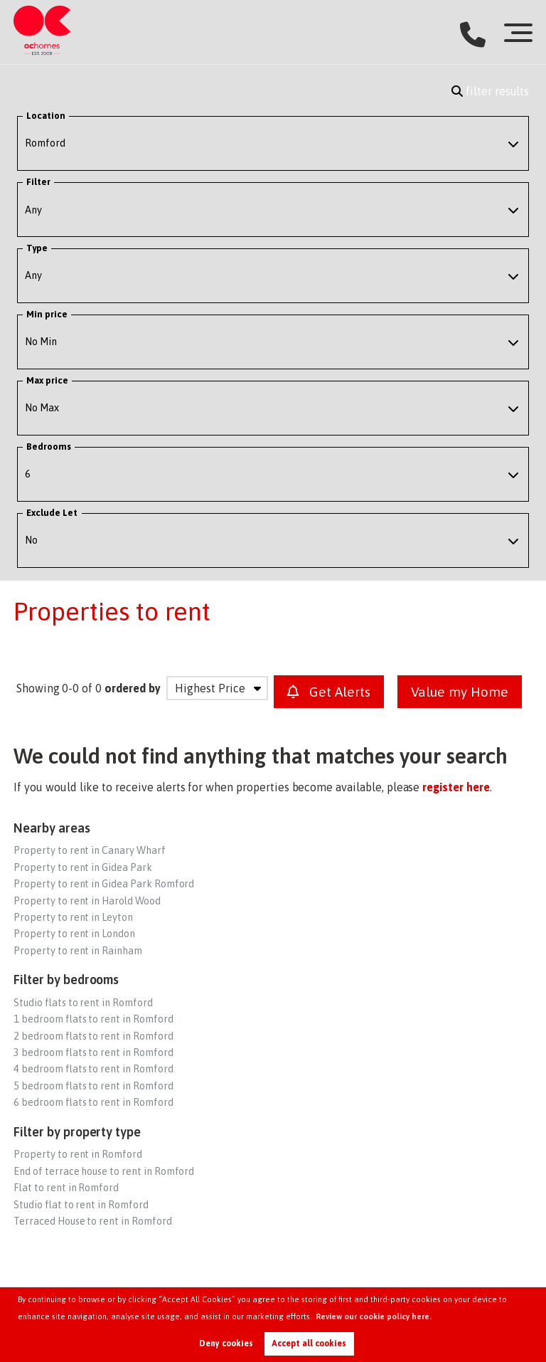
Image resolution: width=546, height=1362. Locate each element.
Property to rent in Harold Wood (87, 901)
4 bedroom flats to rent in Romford (93, 1069)
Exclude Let (52, 512)
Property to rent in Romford (78, 1154)
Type (37, 248)
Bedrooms (49, 446)
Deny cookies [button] (226, 1343)
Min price (47, 314)
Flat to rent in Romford (66, 1187)
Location (46, 115)
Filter (38, 181)
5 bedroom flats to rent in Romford (93, 1086)
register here (455, 787)
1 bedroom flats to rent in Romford (93, 1019)
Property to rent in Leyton (73, 917)
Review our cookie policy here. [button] (374, 1316)
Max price (47, 380)
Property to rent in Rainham (78, 950)
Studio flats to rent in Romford (83, 1002)
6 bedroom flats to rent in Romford (93, 1102)
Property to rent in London (74, 933)
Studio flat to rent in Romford (81, 1204)
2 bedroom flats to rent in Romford (93, 1036)
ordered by (133, 688)
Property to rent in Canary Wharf (89, 850)
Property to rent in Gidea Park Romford (104, 883)
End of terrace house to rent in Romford (104, 1171)
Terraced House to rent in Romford (92, 1221)
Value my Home (459, 692)
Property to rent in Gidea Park (83, 867)
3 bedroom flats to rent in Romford (93, 1052)
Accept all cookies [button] (309, 1343)
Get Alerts (328, 691)
